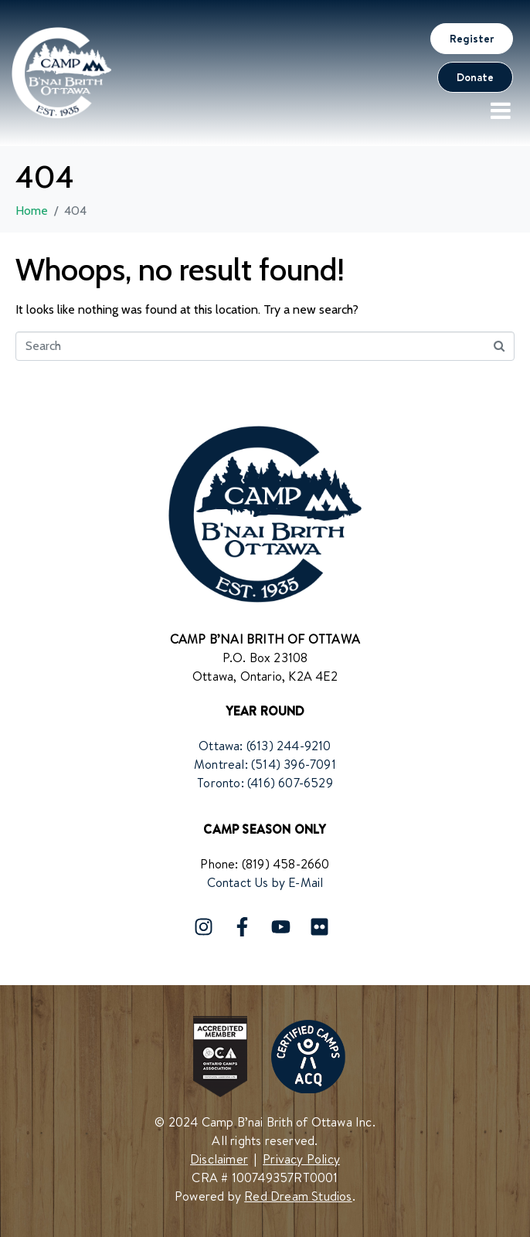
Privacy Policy (301, 1158)
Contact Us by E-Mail (265, 882)
